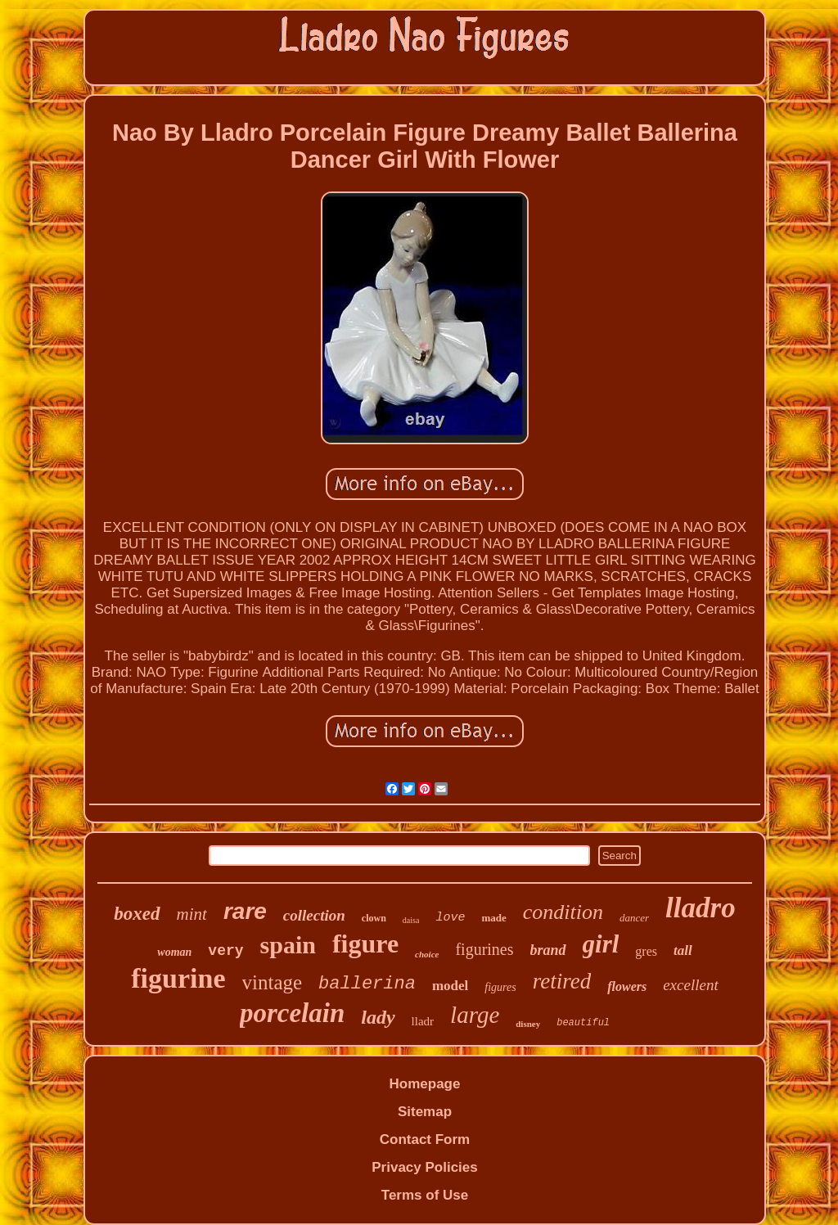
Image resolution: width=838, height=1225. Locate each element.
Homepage (425, 1084)
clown (374, 918)
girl (601, 944)
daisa (411, 920)
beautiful (583, 1023)
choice (427, 954)
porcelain (292, 1013)
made (493, 918)
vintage (272, 982)
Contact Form (425, 1139)
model (450, 985)
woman (174, 952)
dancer (634, 918)
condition (563, 912)
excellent (691, 984)
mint (192, 914)
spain (288, 944)
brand (548, 950)
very (225, 951)
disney (528, 1024)
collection (314, 915)
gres (646, 951)
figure (365, 943)
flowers (627, 986)
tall (683, 950)
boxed (137, 913)
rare (245, 911)
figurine (178, 978)
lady (377, 1017)
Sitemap (425, 1111)
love (450, 918)
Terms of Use (424, 1195)
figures (500, 987)
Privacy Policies (424, 1167)
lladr (423, 1021)
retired (562, 981)
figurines (484, 949)
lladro (700, 908)
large (474, 1015)
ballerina (367, 984)
